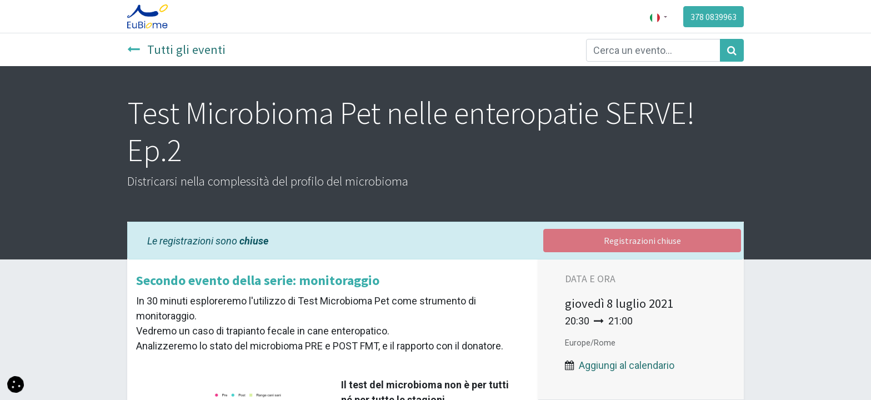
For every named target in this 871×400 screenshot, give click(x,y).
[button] (15, 383)
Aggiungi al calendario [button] (626, 365)
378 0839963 (713, 16)
